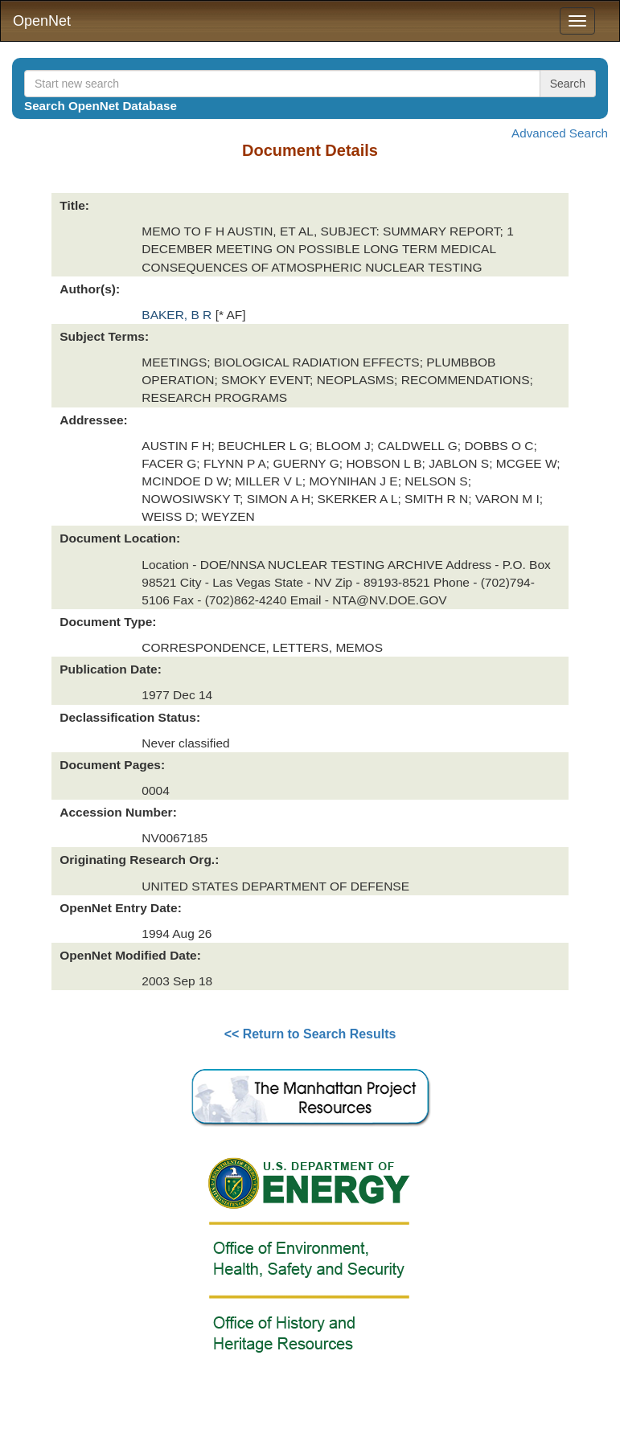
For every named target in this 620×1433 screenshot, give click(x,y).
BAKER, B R (178, 314)
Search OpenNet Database (100, 106)
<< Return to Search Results (310, 1034)
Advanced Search (559, 133)
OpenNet (42, 21)
